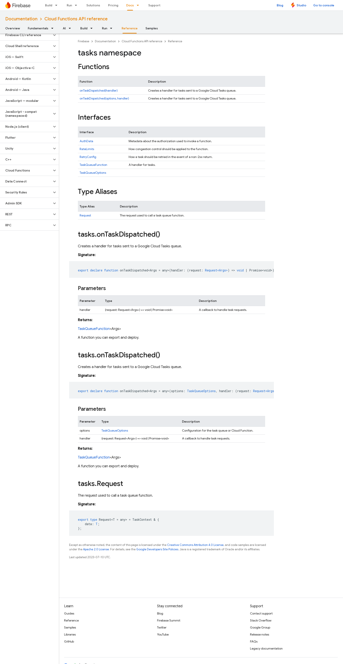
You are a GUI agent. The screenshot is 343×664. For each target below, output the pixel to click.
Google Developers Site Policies (157, 549)
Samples (151, 28)
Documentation (21, 19)
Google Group (260, 627)
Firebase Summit (168, 620)
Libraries (70, 634)
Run (69, 5)
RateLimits (87, 149)
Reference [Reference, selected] (130, 28)
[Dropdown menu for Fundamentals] (53, 28)
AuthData (86, 141)
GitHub (69, 641)
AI (64, 28)
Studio (301, 5)
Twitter (161, 627)
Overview (12, 28)
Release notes (259, 634)
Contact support (261, 613)
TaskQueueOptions (93, 173)
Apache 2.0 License (96, 549)
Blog (280, 5)
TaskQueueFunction (93, 165)
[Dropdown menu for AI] (71, 28)
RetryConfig (88, 157)
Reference (175, 41)
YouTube (163, 634)
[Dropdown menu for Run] (77, 5)
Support (154, 5)
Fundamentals (38, 28)
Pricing (113, 5)
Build (48, 5)
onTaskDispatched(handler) (99, 90)
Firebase (83, 41)
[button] (26, 35)
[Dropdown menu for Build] (57, 5)
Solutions (93, 5)
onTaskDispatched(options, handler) (104, 98)
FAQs (253, 641)
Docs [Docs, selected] (130, 5)
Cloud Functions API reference (76, 19)
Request (85, 215)
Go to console (323, 5)
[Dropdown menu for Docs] (139, 5)
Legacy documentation (266, 648)
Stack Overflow (260, 620)
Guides (69, 613)
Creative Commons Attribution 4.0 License (195, 545)
